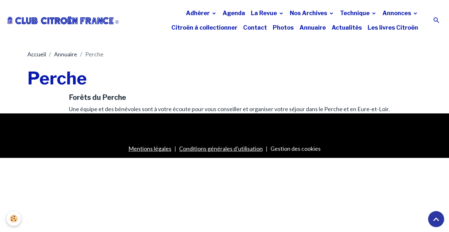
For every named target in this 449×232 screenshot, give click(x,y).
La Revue (264, 13)
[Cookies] (13, 218)
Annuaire (312, 27)
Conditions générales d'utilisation (221, 148)
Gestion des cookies (295, 148)
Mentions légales (149, 148)
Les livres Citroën (393, 27)
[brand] (63, 20)
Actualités (347, 27)
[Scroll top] (436, 219)
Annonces (397, 13)
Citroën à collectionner (204, 27)
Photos (283, 27)
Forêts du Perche (97, 97)
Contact (255, 27)
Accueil (36, 54)
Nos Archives (309, 13)
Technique (355, 13)
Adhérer (198, 13)
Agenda (234, 13)
